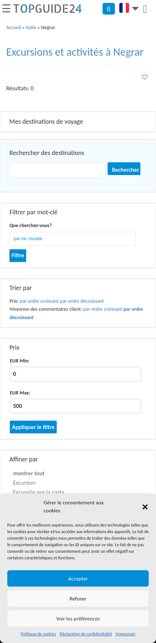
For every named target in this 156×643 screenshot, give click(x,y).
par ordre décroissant (82, 301)
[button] (145, 507)
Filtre (18, 255)
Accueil (13, 27)
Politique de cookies (38, 633)
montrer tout (29, 473)
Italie (31, 27)
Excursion (24, 482)
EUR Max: (20, 393)
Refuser (77, 598)
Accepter (78, 578)
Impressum (125, 633)
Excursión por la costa (38, 492)
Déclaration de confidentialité (86, 633)
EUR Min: (19, 361)
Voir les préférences (78, 618)
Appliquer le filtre (33, 427)
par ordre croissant (39, 301)
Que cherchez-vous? (30, 225)
